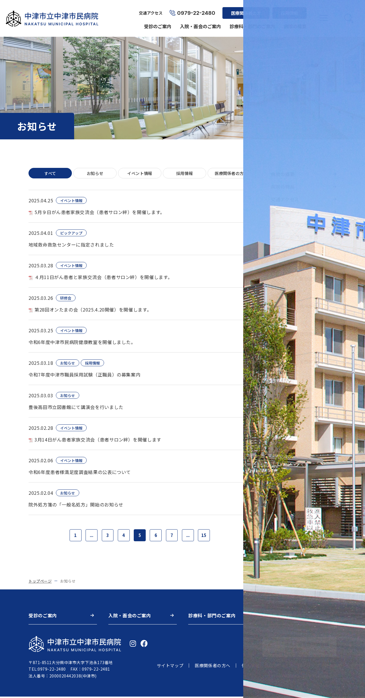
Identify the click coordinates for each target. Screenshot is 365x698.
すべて (50, 173)
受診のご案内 (157, 23)
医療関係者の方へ (212, 667)
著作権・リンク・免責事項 (315, 667)
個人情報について (259, 667)
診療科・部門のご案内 (251, 23)
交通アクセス (150, 10)
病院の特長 (283, 186)
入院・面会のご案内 (199, 23)
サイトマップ (170, 667)
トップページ (40, 582)
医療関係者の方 (245, 10)
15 (207, 536)
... (89, 536)
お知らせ (95, 173)
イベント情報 (139, 173)
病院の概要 (294, 23)
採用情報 (288, 10)
